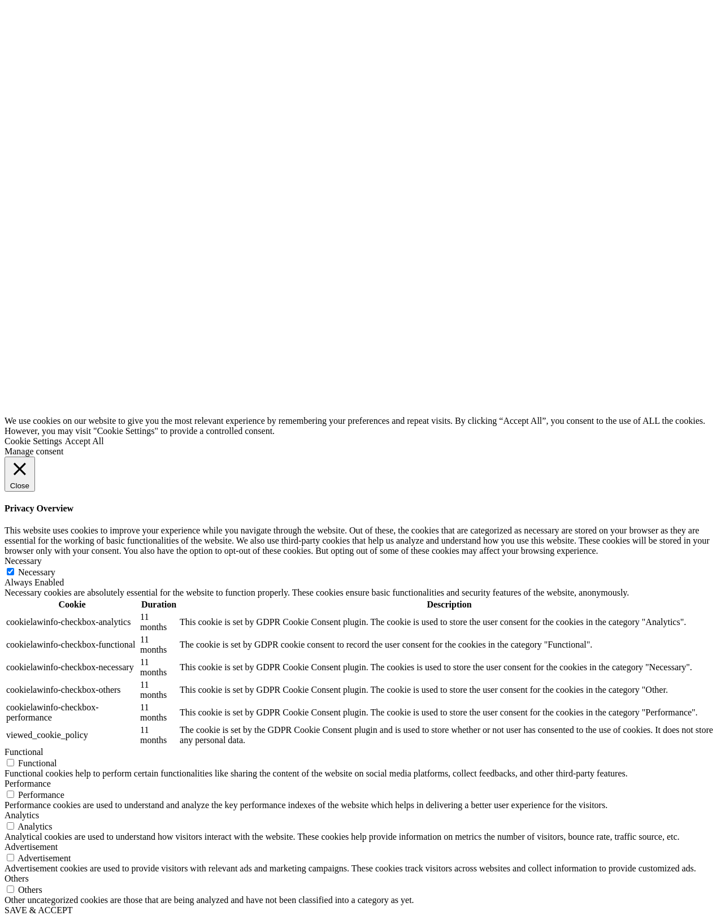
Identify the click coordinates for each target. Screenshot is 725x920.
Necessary (36, 572)
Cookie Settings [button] (33, 441)
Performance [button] (28, 783)
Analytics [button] (22, 815)
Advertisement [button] (31, 847)
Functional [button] (24, 752)
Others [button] (17, 878)
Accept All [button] (84, 441)
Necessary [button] (23, 561)
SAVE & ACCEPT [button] (39, 910)
